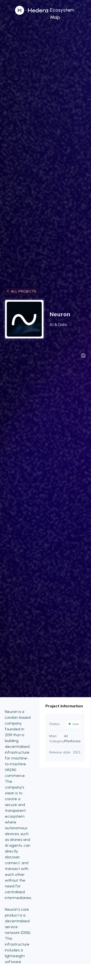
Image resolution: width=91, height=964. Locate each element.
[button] (69, 13)
